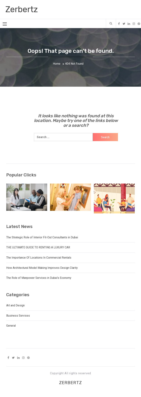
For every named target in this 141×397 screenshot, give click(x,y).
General (11, 325)
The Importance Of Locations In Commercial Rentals (38, 257)
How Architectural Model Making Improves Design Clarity (42, 268)
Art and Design (15, 305)
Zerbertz (21, 9)
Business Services (18, 315)
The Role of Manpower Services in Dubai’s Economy (38, 278)
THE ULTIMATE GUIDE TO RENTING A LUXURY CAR (38, 247)
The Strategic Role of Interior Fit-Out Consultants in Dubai (42, 237)
